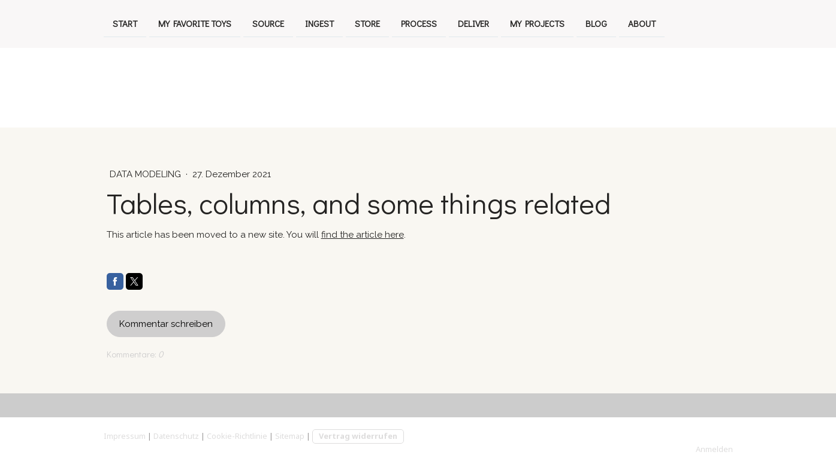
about (642, 23)
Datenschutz (176, 435)
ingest (319, 23)
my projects (537, 23)
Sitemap (289, 435)
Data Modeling (146, 174)
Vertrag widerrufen (358, 435)
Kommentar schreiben (166, 324)
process (419, 23)
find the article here (362, 234)
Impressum (125, 435)
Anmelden (714, 449)
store (367, 23)
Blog (596, 23)
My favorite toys (194, 23)
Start (125, 23)
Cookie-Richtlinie (237, 435)
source (268, 23)
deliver (473, 23)
